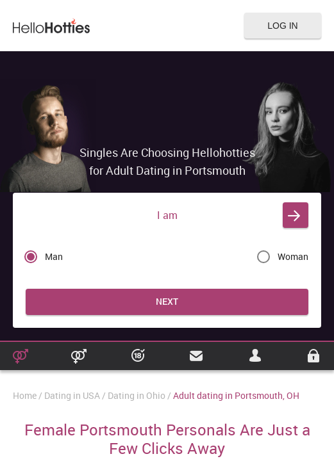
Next (167, 301)
